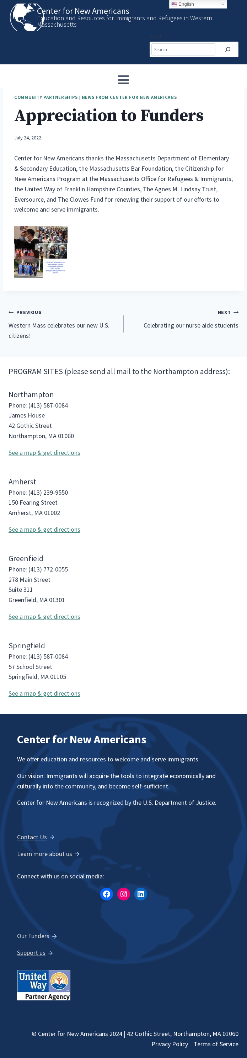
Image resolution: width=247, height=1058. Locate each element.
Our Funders (33, 936)
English (182, 4)
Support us (31, 952)
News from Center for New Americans (129, 97)
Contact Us (32, 837)
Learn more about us (44, 854)
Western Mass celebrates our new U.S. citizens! (63, 323)
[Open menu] (123, 79)
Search (156, 37)
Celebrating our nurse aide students (184, 318)
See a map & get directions (44, 452)
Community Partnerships (46, 97)
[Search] (228, 49)
